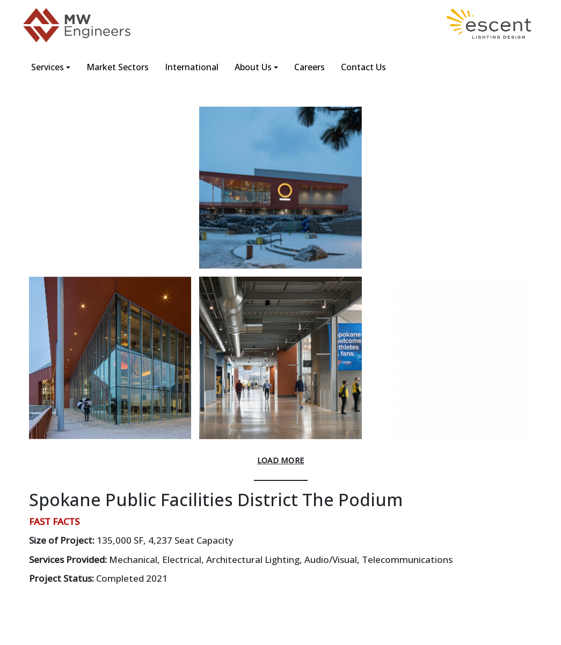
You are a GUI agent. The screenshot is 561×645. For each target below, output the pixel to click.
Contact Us (363, 67)
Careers (309, 67)
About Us (253, 67)
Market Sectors (117, 67)
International (191, 67)
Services (47, 67)
